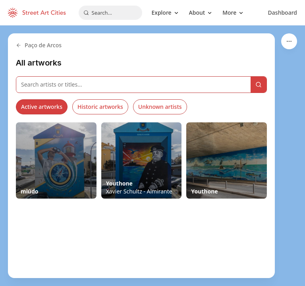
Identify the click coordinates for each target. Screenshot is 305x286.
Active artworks (41, 106)
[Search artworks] (133, 84)
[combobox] (110, 13)
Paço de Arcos (39, 45)
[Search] (258, 85)
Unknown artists (160, 106)
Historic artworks (100, 106)
